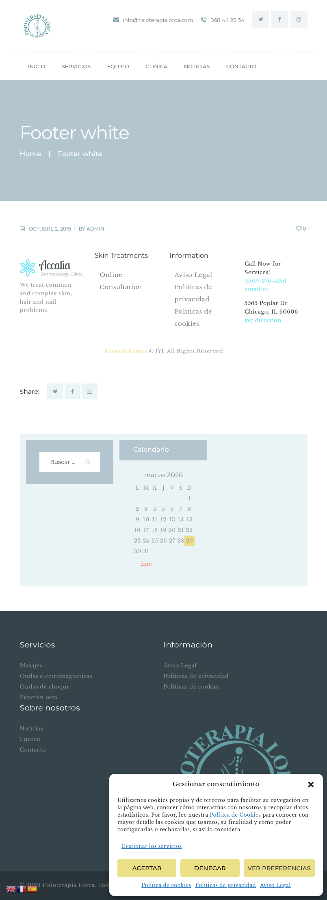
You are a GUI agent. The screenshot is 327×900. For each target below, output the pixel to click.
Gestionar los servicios (151, 846)
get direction (263, 320)
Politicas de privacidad (225, 885)
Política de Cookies (235, 815)
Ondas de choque (45, 686)
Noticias (31, 728)
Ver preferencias (279, 868)
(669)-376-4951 (266, 280)
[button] (311, 784)
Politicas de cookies (192, 686)
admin (95, 229)
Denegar (210, 868)
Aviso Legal (275, 885)
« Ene (144, 563)
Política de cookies (166, 885)
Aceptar (147, 868)
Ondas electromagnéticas (56, 676)
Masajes (31, 665)
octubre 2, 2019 (50, 229)
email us (257, 289)
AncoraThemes (126, 351)
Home (30, 154)
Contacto (33, 749)
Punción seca (39, 697)
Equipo (30, 739)
